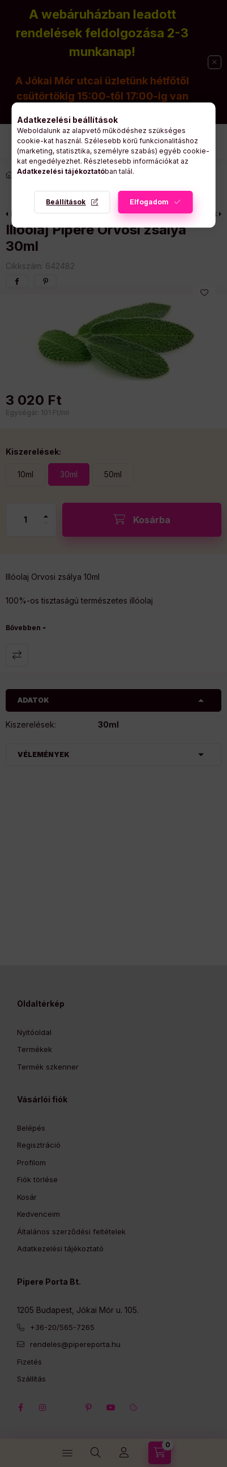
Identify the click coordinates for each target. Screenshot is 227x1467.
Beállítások (65, 202)
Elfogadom (149, 202)
